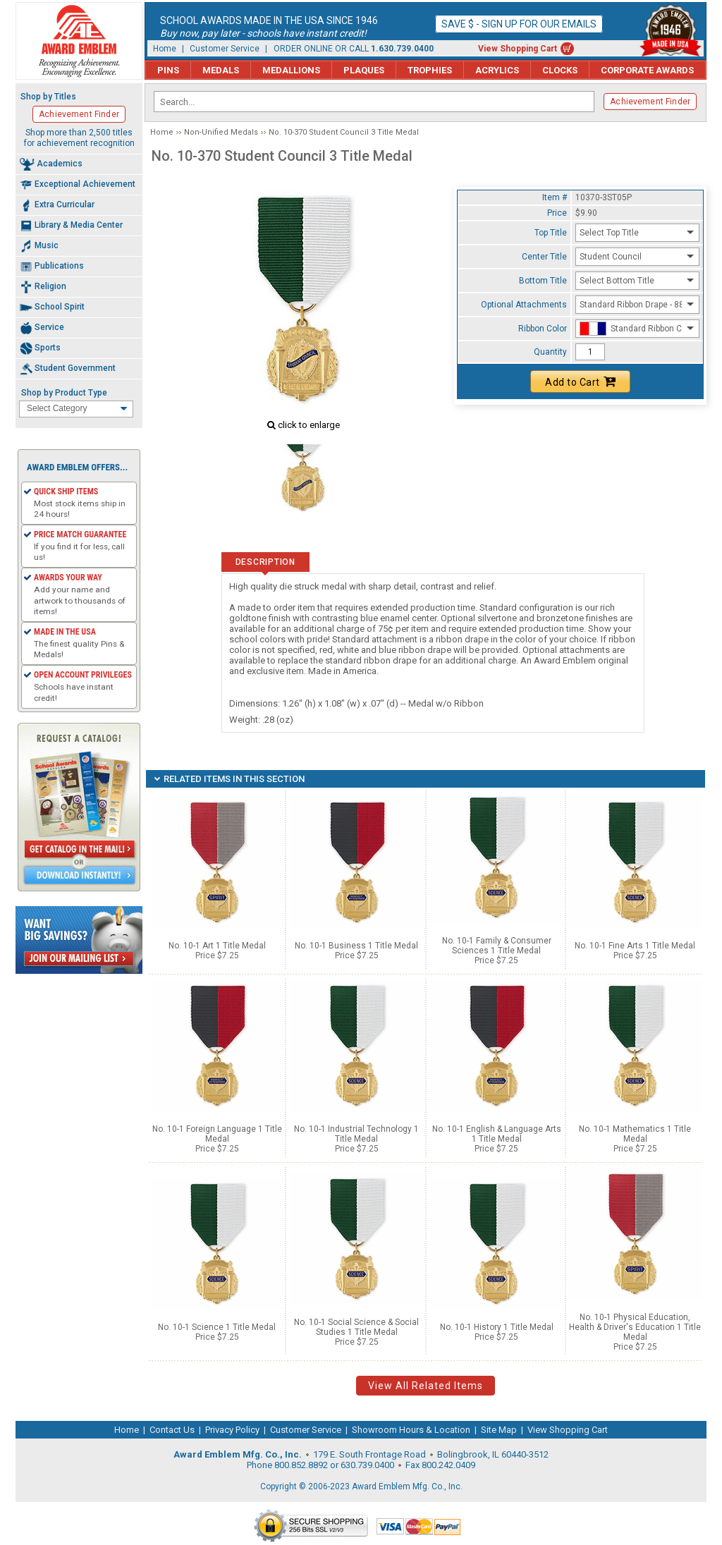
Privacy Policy (232, 1429)
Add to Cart (580, 381)
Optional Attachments (524, 305)
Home (164, 49)
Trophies (430, 70)
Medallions (291, 70)
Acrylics (497, 70)
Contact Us (172, 1429)
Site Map (499, 1429)
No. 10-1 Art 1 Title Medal (217, 946)
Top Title (550, 233)
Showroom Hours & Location (411, 1429)
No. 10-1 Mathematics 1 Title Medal (635, 1134)
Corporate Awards (647, 70)
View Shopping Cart (517, 49)
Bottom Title (543, 281)
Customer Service (224, 49)
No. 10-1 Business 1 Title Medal (356, 946)
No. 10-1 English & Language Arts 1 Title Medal (496, 1134)
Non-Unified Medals (221, 132)
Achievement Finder (650, 101)
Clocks (559, 70)
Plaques (363, 70)
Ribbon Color (542, 329)
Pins (168, 70)
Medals (220, 70)
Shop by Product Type (64, 393)
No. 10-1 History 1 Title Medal (496, 1327)
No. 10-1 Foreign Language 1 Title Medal (217, 1134)
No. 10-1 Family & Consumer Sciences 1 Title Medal (496, 945)
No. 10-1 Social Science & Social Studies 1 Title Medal (356, 1327)
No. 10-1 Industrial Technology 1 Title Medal (356, 1134)
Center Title (544, 257)
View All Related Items (425, 1385)
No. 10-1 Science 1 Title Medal (217, 1327)
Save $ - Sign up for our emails (518, 24)
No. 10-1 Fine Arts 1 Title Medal (635, 946)
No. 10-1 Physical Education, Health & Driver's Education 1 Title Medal (635, 1327)
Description (265, 562)
